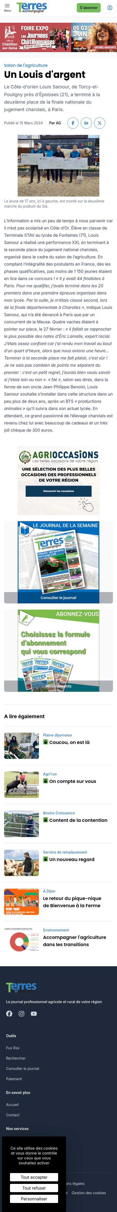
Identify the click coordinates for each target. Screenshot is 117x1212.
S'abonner (89, 7)
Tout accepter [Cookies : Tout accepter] (34, 1177)
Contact (12, 1115)
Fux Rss (12, 1048)
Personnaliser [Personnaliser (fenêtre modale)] (34, 1198)
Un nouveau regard (68, 859)
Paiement (14, 1079)
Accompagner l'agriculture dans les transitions (74, 941)
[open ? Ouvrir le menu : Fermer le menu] (8, 7)
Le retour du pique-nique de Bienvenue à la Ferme (72, 902)
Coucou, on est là (66, 742)
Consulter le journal (22, 1068)
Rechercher (16, 1058)
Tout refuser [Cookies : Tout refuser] (34, 1188)
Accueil (12, 1104)
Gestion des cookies (89, 1193)
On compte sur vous (69, 781)
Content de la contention (75, 820)
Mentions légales (70, 1183)
